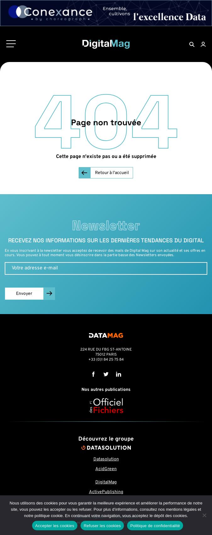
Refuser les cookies (102, 525)
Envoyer (24, 293)
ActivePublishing (106, 492)
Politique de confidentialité (155, 525)
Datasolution (106, 459)
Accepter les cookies (54, 525)
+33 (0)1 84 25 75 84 (106, 359)
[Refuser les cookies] (204, 515)
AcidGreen (106, 469)
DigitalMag (106, 482)
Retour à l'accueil (112, 173)
